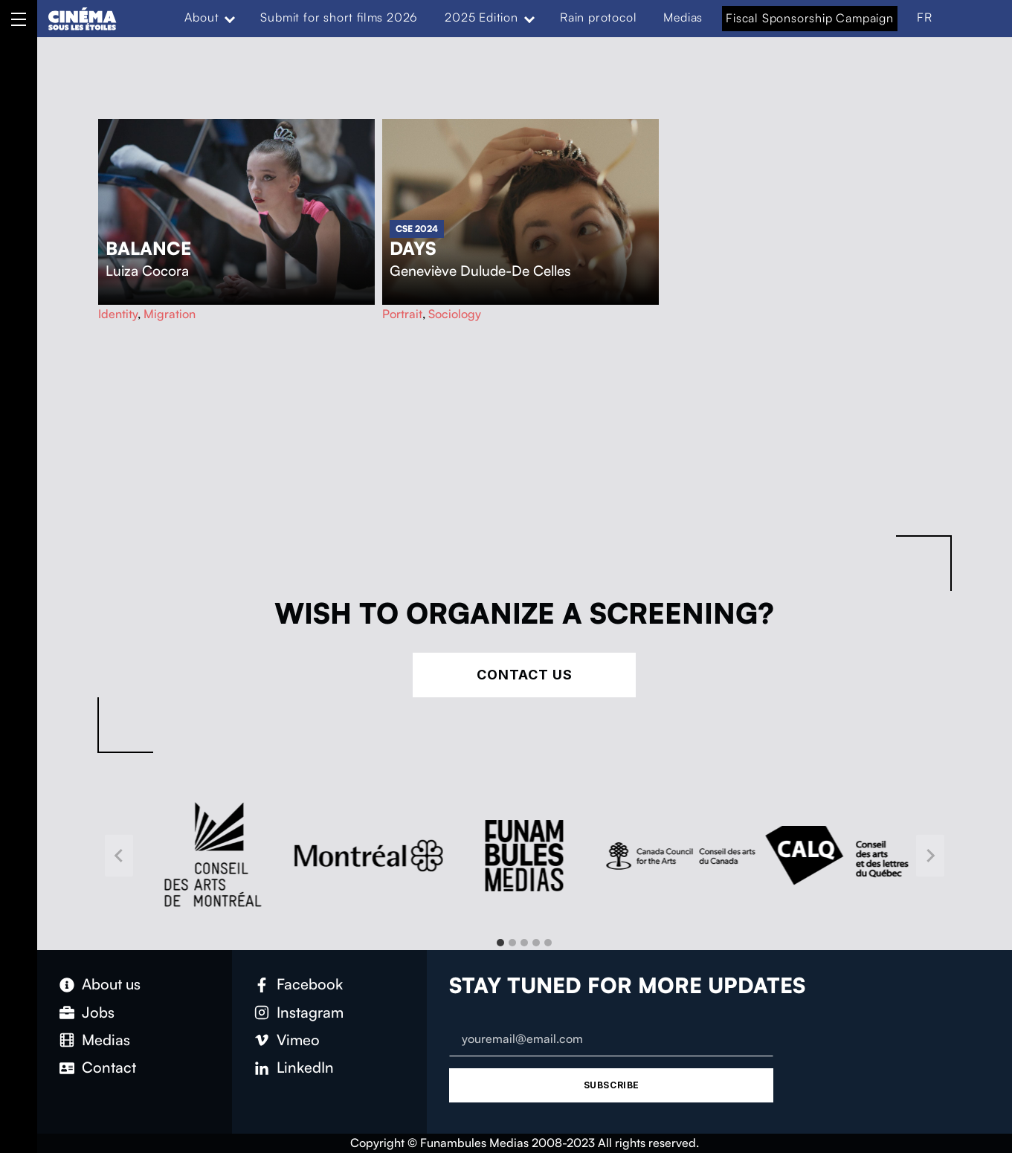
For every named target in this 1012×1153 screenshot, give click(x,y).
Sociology (454, 313)
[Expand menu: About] (230, 18)
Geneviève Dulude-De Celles (480, 271)
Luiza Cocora (147, 271)
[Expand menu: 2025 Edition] (529, 18)
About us (111, 984)
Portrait (402, 313)
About (201, 17)
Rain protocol (598, 17)
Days (413, 248)
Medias (683, 17)
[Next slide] (930, 856)
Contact (109, 1067)
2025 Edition (481, 17)
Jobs (98, 1012)
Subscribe (611, 1085)
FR (924, 17)
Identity (118, 313)
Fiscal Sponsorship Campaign (810, 17)
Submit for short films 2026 (339, 17)
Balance (148, 248)
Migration (170, 313)
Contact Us (524, 674)
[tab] (500, 942)
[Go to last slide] (119, 856)
